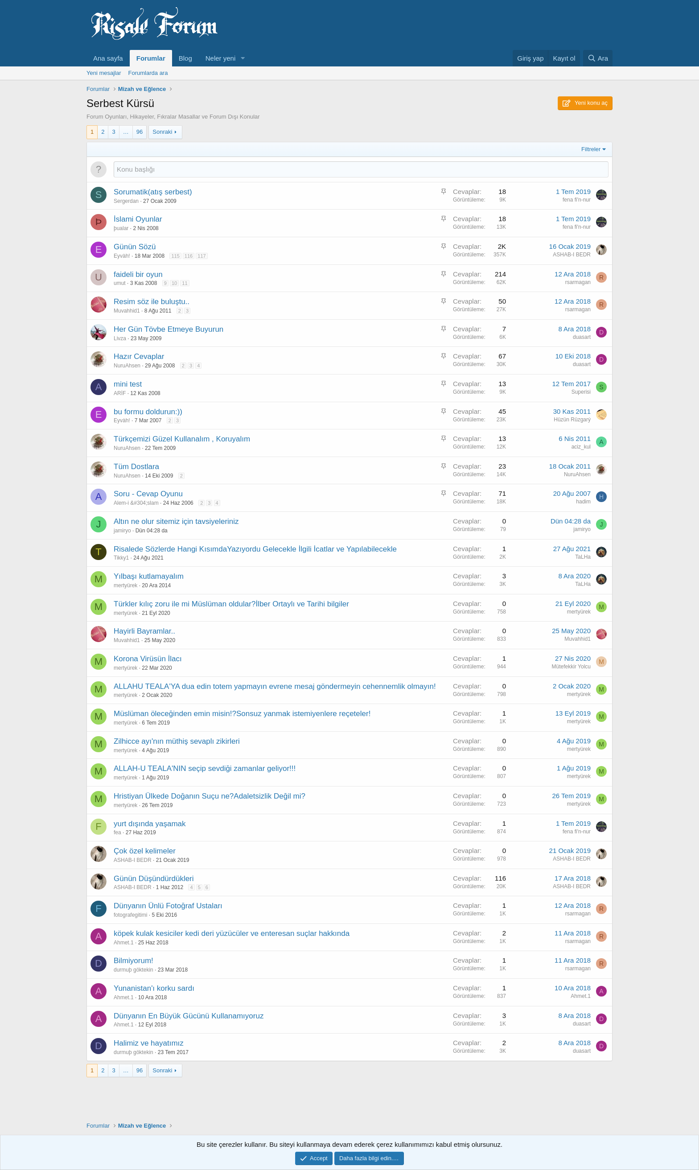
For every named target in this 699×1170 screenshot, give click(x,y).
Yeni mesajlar (103, 73)
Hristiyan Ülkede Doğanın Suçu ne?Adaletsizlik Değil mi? (209, 796)
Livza (120, 338)
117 (201, 256)
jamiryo (122, 530)
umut (120, 283)
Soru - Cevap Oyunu (148, 494)
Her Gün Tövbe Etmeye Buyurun (168, 329)
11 (184, 283)
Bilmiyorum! (133, 960)
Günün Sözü (135, 247)
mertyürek (125, 585)
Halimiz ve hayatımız (149, 1043)
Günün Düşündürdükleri (154, 878)
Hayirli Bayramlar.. (144, 631)
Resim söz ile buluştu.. (151, 301)
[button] (242, 58)
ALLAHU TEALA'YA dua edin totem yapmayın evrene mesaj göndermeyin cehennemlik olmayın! (275, 686)
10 (174, 283)
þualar (121, 228)
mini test (128, 384)
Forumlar (150, 58)
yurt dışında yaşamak (150, 824)
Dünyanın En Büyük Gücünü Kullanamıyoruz (188, 1016)
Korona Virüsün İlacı (148, 659)
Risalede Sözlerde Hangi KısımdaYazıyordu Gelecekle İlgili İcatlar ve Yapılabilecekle (255, 549)
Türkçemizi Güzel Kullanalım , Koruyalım (182, 439)
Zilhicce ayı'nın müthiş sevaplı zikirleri (177, 741)
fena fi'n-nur (577, 200)
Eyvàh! (122, 256)
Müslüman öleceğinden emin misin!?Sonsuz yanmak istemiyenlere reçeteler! (242, 713)
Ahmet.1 (124, 942)
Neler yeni (221, 58)
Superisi (581, 392)
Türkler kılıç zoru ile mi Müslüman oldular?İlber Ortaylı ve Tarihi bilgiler (231, 604)
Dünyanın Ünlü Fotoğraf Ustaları (168, 906)
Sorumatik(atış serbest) (153, 192)
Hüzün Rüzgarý (572, 419)
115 (175, 256)
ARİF (120, 393)
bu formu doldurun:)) (148, 412)
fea (117, 832)
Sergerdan (126, 201)
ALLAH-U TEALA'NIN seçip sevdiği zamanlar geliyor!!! (205, 768)
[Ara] (598, 58)
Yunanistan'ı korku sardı (154, 988)
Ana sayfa (108, 58)
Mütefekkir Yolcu (571, 666)
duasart (582, 337)
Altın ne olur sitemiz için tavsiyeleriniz (176, 521)
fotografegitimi (130, 915)
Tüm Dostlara (136, 466)
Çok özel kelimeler (145, 851)
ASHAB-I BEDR (572, 254)
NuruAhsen (127, 366)
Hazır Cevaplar (139, 356)
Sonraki (162, 131)
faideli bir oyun (138, 274)
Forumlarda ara (148, 73)
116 (189, 256)
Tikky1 (121, 558)
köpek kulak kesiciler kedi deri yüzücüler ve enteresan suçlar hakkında (232, 933)
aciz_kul (581, 447)
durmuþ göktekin (133, 970)
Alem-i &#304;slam (136, 503)
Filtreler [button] (590, 149)
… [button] (126, 131)
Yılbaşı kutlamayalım (149, 576)
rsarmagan (578, 282)
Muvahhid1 (127, 311)
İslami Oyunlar (138, 219)
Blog (185, 58)
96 (139, 131)
